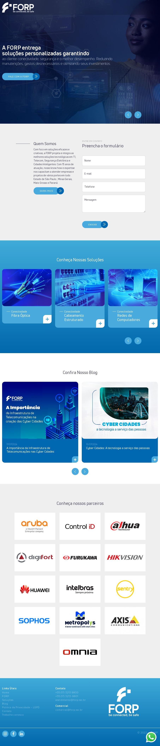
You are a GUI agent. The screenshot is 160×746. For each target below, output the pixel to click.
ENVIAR (86, 224)
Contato (7, 711)
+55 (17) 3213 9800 (67, 692)
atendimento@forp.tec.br (70, 699)
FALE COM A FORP (18, 76)
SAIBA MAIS (40, 190)
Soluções (7, 699)
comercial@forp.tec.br (69, 709)
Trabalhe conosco (13, 714)
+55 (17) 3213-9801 (66, 696)
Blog (5, 703)
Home (5, 692)
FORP (5, 696)
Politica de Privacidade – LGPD (21, 707)
